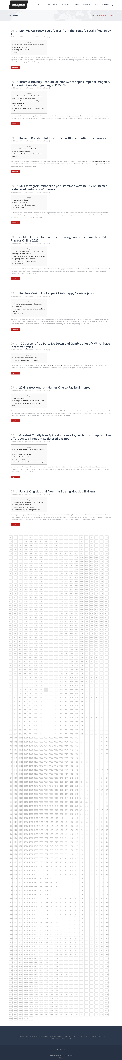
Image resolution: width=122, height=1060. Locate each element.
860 (10, 710)
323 (25, 601)
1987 (46, 934)
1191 (66, 774)
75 (86, 549)
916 (91, 718)
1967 (46, 930)
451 (66, 625)
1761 (16, 890)
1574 (81, 850)
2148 (51, 966)
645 (35, 666)
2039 (107, 942)
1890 (61, 914)
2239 (107, 982)
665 (35, 670)
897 (96, 714)
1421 (16, 822)
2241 (16, 986)
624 (30, 661)
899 (106, 714)
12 (71, 537)
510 (61, 637)
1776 (91, 890)
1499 (107, 834)
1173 (76, 770)
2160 (11, 970)
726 (40, 682)
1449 (56, 826)
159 (106, 565)
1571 (66, 850)
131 (66, 561)
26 (41, 541)
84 (31, 553)
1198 (102, 774)
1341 (16, 806)
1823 (26, 902)
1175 (86, 770)
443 (25, 625)
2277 (96, 990)
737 (96, 682)
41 (16, 545)
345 (35, 605)
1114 (81, 758)
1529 (56, 842)
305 (35, 597)
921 (15, 722)
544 (30, 645)
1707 (46, 878)
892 (71, 714)
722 (20, 682)
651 (66, 666)
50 (61, 545)
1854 (81, 906)
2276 (91, 990)
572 (71, 649)
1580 (11, 854)
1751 (66, 886)
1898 (102, 914)
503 (25, 637)
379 (106, 609)
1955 (86, 926)
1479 (107, 830)
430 (61, 621)
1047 (46, 746)
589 (56, 653)
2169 (56, 970)
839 (106, 702)
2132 (71, 962)
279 (106, 589)
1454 (81, 826)
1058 (102, 746)
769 (56, 690)
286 (40, 593)
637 (96, 661)
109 (56, 557)
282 (20, 593)
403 (25, 617)
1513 (76, 838)
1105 (36, 758)
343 (25, 605)
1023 (26, 742)
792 (71, 694)
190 (61, 573)
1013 (76, 738)
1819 (107, 898)
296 (91, 593)
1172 (71, 770)
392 (71, 613)
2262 (21, 990)
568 (51, 649)
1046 (41, 746)
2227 (46, 982)
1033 (76, 742)
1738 (102, 882)
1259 (107, 786)
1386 (41, 814)
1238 (102, 782)
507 (46, 637)
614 (81, 657)
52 (71, 545)
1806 (41, 898)
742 (20, 686)
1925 (36, 922)
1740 (11, 886)
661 (15, 670)
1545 (36, 846)
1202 (21, 778)
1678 (102, 870)
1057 (96, 746)
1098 (102, 754)
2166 (41, 970)
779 (106, 690)
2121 (16, 962)
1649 (56, 866)
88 (51, 553)
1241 (16, 786)
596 (91, 653)
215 (86, 577)
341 (15, 605)
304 (30, 597)
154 (81, 565)
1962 (21, 930)
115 (86, 557)
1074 (81, 750)
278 (101, 589)
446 (40, 625)
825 (35, 702)
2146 (41, 966)
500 (10, 637)
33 (76, 541)
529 (56, 641)
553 (76, 645)
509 (56, 637)
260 (10, 589)
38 (101, 541)
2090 (61, 954)
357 (96, 605)
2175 (86, 970)
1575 (86, 850)
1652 (71, 866)
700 (10, 678)
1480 (11, 834)
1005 (36, 738)
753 (76, 686)
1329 (56, 802)
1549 (56, 846)
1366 (41, 810)
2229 (56, 982)
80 (11, 553)
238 (101, 581)
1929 (56, 922)
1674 (81, 870)
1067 (46, 750)
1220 (11, 782)
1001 (16, 738)
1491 (66, 834)
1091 (66, 754)
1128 (51, 762)
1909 (56, 918)
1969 (56, 930)
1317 (96, 798)
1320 (11, 802)
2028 (51, 942)
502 (20, 637)
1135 (86, 762)
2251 (66, 986)
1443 (26, 826)
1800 (11, 898)
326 (40, 601)
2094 (81, 954)
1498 (102, 834)
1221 (16, 782)
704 (30, 678)
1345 (36, 806)
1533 (76, 842)
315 (86, 597)
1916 (91, 918)
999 (106, 734)
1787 (46, 894)
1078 (102, 750)
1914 (81, 918)
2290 (61, 994)
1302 (21, 798)
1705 (36, 878)
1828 (51, 902)
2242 (21, 986)
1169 (56, 770)
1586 (41, 854)
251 (66, 585)
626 (40, 661)
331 (66, 601)
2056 (91, 946)
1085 (36, 754)
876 (91, 710)
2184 (31, 974)
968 (51, 730)
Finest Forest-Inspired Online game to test (27, 510)
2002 (21, 938)
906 (40, 718)
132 (71, 561)
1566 (41, 850)
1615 (86, 858)
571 (66, 649)
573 (76, 649)
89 (56, 553)
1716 (91, 878)
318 (101, 597)
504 (30, 637)
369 (56, 609)
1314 (81, 798)
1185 (36, 774)
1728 (51, 882)
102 (20, 557)
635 (86, 661)
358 (101, 605)
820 (10, 702)
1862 (21, 910)
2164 (31, 970)
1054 (81, 746)
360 (10, 609)
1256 (91, 786)
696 (91, 674)
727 (46, 682)
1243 (26, 786)
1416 (91, 818)
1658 (102, 866)
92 (71, 553)
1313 (76, 798)
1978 (102, 930)
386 (40, 613)
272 (71, 589)
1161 (16, 770)
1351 (66, 806)
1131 (66, 762)
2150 (61, 966)
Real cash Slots (18, 264)
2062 (21, 950)
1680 (11, 874)
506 (40, 637)
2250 (61, 986)
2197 (96, 974)
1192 (71, 774)
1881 (16, 914)
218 (101, 577)
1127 (46, 762)
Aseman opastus (19, 306)
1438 (102, 822)
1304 (31, 798)
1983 (26, 934)
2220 (11, 982)
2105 (36, 958)
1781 (16, 894)
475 (86, 629)
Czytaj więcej (15, 67)
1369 (56, 810)
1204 (31, 778)
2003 (26, 938)
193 (76, 573)
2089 (56, 954)
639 (106, 661)
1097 (96, 754)
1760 (11, 890)
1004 (31, 738)
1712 (71, 878)
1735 (86, 882)
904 (30, 718)
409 (56, 617)
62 (21, 549)
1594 (81, 854)
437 (96, 621)
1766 (41, 890)
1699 (107, 874)
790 (61, 694)
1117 (96, 758)
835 (86, 702)
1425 (36, 822)
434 (81, 621)
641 (15, 666)
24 (31, 541)
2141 (16, 966)
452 (71, 625)
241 (15, 585)
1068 (51, 750)
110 (61, 557)
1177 (96, 770)
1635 (86, 862)
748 (51, 686)
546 (40, 645)
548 (51, 645)
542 (20, 645)
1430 (61, 822)
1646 (41, 866)
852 (71, 706)
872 (71, 710)
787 (46, 694)
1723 (26, 882)
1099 (107, 754)
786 (40, 694)
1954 (81, 926)
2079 (107, 950)
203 (25, 577)
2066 (41, 950)
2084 (31, 954)
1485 (36, 834)
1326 (41, 802)
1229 (56, 782)
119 (106, 557)
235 (86, 581)
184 (30, 573)
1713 (76, 878)
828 (51, 702)
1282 (21, 794)
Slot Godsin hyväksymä (21, 200)
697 (96, 674)
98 (101, 553)
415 (86, 617)
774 (81, 690)
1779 (107, 890)
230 (61, 581)
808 (51, 698)
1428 (51, 822)
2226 (41, 982)
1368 (51, 810)
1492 (71, 834)
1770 (61, 890)
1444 (31, 826)
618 (101, 657)
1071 (66, 750)
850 (61, 706)
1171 (66, 770)
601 (15, 657)
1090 (61, 754)
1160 (11, 770)
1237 (96, 782)
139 (106, 561)
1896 (91, 914)
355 (86, 605)
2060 (11, 950)
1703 (26, 878)
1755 (86, 886)
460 (10, 629)
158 (101, 565)
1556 (91, 846)
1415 (86, 818)
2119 (107, 958)
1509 (56, 838)
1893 (76, 914)
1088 (51, 754)
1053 (76, 746)
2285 (36, 994)
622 (20, 661)
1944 (31, 926)
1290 (61, 794)
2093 (76, 954)
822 (20, 702)
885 (35, 714)
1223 (26, 782)
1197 (96, 774)
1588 (51, 854)
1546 (41, 846)
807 (46, 698)
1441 (16, 826)
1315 (86, 798)
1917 (96, 918)
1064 (31, 750)
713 (76, 678)
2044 (31, 946)
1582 (21, 854)
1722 (21, 882)
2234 (81, 982)
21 (16, 541)
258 (101, 585)
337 (96, 601)
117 (96, 557)
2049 (56, 946)
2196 (91, 974)
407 (46, 617)
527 (46, 641)
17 (96, 537)
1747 (46, 886)
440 (10, 625)
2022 (21, 942)
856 (91, 706)
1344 (31, 806)
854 (81, 706)
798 (101, 694)
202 (20, 577)
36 (91, 541)
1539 (107, 842)
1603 (26, 858)
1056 (91, 746)
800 (10, 698)
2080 (11, 954)
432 (71, 621)
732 (71, 682)
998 (101, 734)
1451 (66, 826)
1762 (21, 890)
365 (35, 609)
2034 (81, 942)
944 (30, 726)
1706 (41, 878)
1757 (96, 886)
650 (61, 666)
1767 (46, 890)
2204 (31, 978)
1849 (56, 906)
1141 (16, 766)
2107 (46, 958)
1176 (91, 770)
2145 (36, 966)
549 (56, 645)
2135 (86, 962)
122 (20, 561)
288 (51, 593)
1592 (71, 854)
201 (15, 577)
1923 (26, 922)
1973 (76, 930)
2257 (96, 986)
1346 (41, 806)
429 (56, 621)
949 (56, 726)
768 (51, 690)
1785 (36, 894)
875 (86, 710)
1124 (31, 762)
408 (51, 617)
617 (96, 657)
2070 (61, 950)
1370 (61, 810)
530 (61, 641)
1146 (41, 766)
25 (36, 541)
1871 (66, 910)
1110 (61, 758)
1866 (41, 910)
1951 (66, 926)
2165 (36, 970)
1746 (41, 886)
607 (46, 657)
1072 (71, 750)
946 (40, 726)
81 (16, 553)
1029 (56, 742)
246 (40, 585)
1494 (81, 834)
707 (46, 678)
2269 (56, 990)
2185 (36, 974)
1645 (36, 866)
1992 (71, 934)
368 (51, 609)
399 (106, 613)
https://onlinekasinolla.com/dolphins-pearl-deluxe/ (92, 161)
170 (61, 569)
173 (76, 569)
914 (81, 718)
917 (96, 718)
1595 (86, 854)
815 (86, 698)
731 (66, 682)
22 (21, 541)
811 (66, 698)
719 (106, 678)
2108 (51, 958)
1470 (61, 830)
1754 (81, 886)
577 (96, 649)
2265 (36, 990)
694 (81, 674)
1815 (86, 898)
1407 (46, 818)
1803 (26, 898)
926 (40, 722)
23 (26, 541)
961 (15, 730)
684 (30, 674)
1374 (81, 810)
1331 (66, 802)
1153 (76, 766)
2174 (81, 970)
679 (106, 670)
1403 (26, 818)
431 (66, 621)
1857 (96, 906)
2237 (96, 982)
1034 (81, 742)
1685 (36, 874)
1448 (51, 826)
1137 (96, 762)
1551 (66, 846)
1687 (46, 874)
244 (30, 585)
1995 (86, 934)
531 (66, 641)
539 (106, 641)
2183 (26, 974)
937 (96, 722)
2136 (91, 962)
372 (71, 609)
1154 (81, 766)
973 (76, 730)
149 (56, 565)
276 (91, 589)
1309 (56, 798)
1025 (36, 742)
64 (31, 549)
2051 (66, 946)
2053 (76, 946)
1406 (41, 818)
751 (66, 686)
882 (20, 714)
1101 (16, 758)
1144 (31, 766)
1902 (21, 918)
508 (51, 637)
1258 (102, 786)
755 (86, 686)
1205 (36, 778)
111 (66, 557)
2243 (26, 986)
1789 (56, 894)
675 (86, 670)
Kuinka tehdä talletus (20, 202)
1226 (41, 782)
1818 (102, 898)
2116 (91, 958)
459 (106, 625)
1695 (86, 874)
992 (71, 734)
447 (46, 625)
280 (10, 593)
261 (15, 589)
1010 (61, 738)
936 (91, 722)
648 (51, 666)
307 (46, 597)
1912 (71, 918)
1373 (76, 810)
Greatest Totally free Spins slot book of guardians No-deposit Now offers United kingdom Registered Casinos (61, 437)
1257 (96, 786)
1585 (36, 854)
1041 (16, 746)
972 (71, 730)
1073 (76, 750)
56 (91, 545)
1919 (107, 918)
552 (71, 645)
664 (30, 670)
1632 (71, 862)
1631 (66, 862)
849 (56, 706)
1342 (21, 806)
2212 (71, 978)
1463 (26, 830)
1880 (11, 914)
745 (35, 686)
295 (86, 593)
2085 (36, 954)
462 (20, 629)
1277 (96, 790)
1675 (86, 870)
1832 (71, 902)
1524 (31, 842)
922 (20, 722)
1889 (56, 914)
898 (101, 714)
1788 (51, 894)
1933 (76, 922)
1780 (11, 894)
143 (25, 565)
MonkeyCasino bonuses (21, 50)
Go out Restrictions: (20, 459)
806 (40, 698)
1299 (107, 794)
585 (35, 653)
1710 (61, 878)
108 (51, 557)
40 (11, 545)
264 (30, 589)
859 (106, 706)
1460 (11, 830)
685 (35, 674)
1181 (16, 774)
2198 (102, 974)
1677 (96, 870)
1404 (31, 818)
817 (96, 698)
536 (91, 641)
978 (101, 730)
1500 (11, 838)
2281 (16, 994)
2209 (56, 978)
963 (25, 730)
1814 (81, 898)
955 (86, 726)
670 (61, 670)
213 (76, 577)
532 (71, 641)
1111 (66, 758)
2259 (107, 986)
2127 (46, 962)
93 (76, 553)
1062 (21, 750)
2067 (46, 950)
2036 (91, 942)
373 (76, 609)
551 (66, 645)
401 (15, 617)
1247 (46, 786)
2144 (31, 966)
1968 (51, 930)
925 (35, 722)
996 (91, 734)
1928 (51, 922)
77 (96, 549)
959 (106, 726)
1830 (61, 902)
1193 (76, 774)
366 (40, 609)
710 (61, 678)
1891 (66, 914)
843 (25, 706)
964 (30, 730)
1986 (41, 934)
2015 (86, 938)
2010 (61, 938)
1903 (26, 918)
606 (40, 657)
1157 (96, 766)
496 (91, 633)
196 (91, 573)
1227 (46, 782)
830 (61, 702)
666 (40, 670)
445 (35, 625)
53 (76, 545)
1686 (41, 874)
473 (76, 629)
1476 (91, 830)
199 (106, 573)
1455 (86, 826)
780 (10, 694)
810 (61, 698)
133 (76, 561)
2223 (26, 982)
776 (91, 690)
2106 (41, 958)
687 (46, 674)
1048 (51, 746)
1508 (51, 838)
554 (81, 645)
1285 (36, 794)
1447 (46, 826)
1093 (76, 754)
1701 (16, 878)
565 (35, 649)
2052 (71, 946)
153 (76, 565)
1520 (11, 842)
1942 (21, 926)
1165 (36, 770)
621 (15, 661)
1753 (76, 886)
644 (30, 666)
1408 (51, 818)
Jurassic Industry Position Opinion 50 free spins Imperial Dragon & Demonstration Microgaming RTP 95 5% (60, 83)
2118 (102, 958)
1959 (107, 926)
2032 (71, 942)
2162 (21, 970)
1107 (46, 758)
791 (66, 694)
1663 (26, 870)
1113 (76, 758)
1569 (56, 850)
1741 (16, 886)
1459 (107, 826)
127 (46, 561)
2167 (46, 970)
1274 (81, 790)
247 (46, 585)
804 (30, 698)
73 (76, 549)
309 (56, 597)
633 (76, 661)
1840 (11, 906)
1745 (36, 886)
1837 (96, 902)
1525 (36, 842)
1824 (31, 902)
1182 (21, 774)
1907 (46, 918)
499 (106, 633)
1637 (96, 862)
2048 (51, 946)
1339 (107, 802)
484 (30, 633)
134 (81, 561)
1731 (66, 882)
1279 (107, 790)
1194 (81, 774)
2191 (66, 974)
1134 (81, 762)
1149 (56, 766)
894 (81, 714)
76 (91, 549)
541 (15, 645)
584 (30, 653)
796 (91, 694)
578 (101, 649)
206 (40, 577)
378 (101, 609)
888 (51, 714)
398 (101, 613)
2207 (46, 978)
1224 (31, 782)
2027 (46, 942)
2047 (46, 946)
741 (15, 686)
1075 (86, 750)
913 (76, 718)
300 (10, 597)
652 (71, 666)
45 (36, 545)
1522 (21, 842)
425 (35, 621)
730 (61, 682)
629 (56, 661)
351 (66, 605)
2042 (21, 946)
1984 (31, 934)
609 (56, 657)
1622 (21, 862)
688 (51, 674)
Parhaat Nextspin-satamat (22, 151)
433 (76, 621)
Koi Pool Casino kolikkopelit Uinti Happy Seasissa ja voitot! (59, 293)
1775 (86, 890)
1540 (11, 846)
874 (81, 710)
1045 (36, 746)
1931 (66, 922)
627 (46, 661)
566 (40, 649)
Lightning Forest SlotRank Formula (24, 259)
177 (96, 569)
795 (86, 694)
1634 (81, 862)
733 (76, 682)
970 (61, 730)
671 (66, 670)
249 (56, 585)
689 (56, 674)
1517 (96, 838)
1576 (91, 850)
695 (86, 674)
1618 (102, 858)
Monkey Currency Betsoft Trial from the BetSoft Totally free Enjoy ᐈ (61, 32)
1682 (21, 874)
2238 (102, 982)
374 (81, 609)
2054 (81, 946)
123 (25, 561)
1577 (96, 850)
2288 (51, 994)
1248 (51, 786)
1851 (66, 906)
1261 (16, 790)
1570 (61, 850)
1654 (81, 866)
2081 (16, 954)
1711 (66, 878)
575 (86, 649)
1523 (26, 842)
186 (40, 573)
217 (96, 577)
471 (66, 629)
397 (96, 613)
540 (10, 645)
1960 (11, 930)
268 (51, 589)
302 (20, 597)
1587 (46, 854)
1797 (96, 894)
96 (91, 553)
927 (46, 722)
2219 (107, 978)
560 (10, 649)
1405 (36, 818)
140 (10, 565)
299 (106, 593)
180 (10, 573)
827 (46, 702)
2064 (31, 950)
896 (91, 714)
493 (76, 633)
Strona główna (95, 15)
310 (61, 597)
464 (30, 629)
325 (35, 601)
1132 (71, 762)
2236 (91, 982)
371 (66, 609)
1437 (96, 822)
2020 (11, 942)
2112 (71, 958)
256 (91, 585)
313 (76, 597)
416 (91, 617)
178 (101, 569)
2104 (31, 958)
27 (46, 541)
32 (71, 541)
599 (106, 653)
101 (15, 557)
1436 (91, 822)
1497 (96, 834)
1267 (46, 790)
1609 (56, 858)
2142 (21, 966)
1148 (51, 766)
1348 (51, 806)
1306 (41, 798)
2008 (51, 938)
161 (15, 569)
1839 (107, 902)
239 (106, 581)
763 (25, 690)
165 (35, 569)
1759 (107, 886)
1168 (51, 770)
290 (61, 593)
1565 (36, 850)
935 (86, 722)
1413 (76, 818)
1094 (81, 754)
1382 (21, 814)
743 (25, 686)
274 (81, 589)
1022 (21, 742)
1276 (91, 790)
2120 (11, 962)
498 (101, 633)
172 (71, 569)
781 (15, 694)
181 (15, 573)
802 (20, 698)
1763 (26, 890)
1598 (102, 854)
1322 (21, 802)
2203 (26, 978)
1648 (51, 866)
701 (15, 678)
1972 (71, 930)
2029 (56, 942)
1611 (66, 858)
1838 (102, 902)
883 (25, 714)
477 (96, 629)
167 (46, 569)
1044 (31, 746)
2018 (102, 938)
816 (91, 698)
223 (25, 581)
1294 (81, 794)
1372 (71, 810)
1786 (41, 894)
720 (10, 682)
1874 (81, 910)
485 (35, 633)
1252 (71, 786)
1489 (56, 834)
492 (71, 633)
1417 (96, 818)
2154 (81, 966)
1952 (71, 926)
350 (61, 605)
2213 (76, 978)
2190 (61, 974)
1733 (76, 882)
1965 (36, 930)
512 (71, 637)
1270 (61, 790)
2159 (107, 966)
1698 (102, 874)
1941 (16, 926)
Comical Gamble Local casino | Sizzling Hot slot (29, 502)
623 (25, 661)
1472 (71, 830)
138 (101, 561)
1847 (46, 906)
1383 (26, 814)
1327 (46, 802)
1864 (31, 910)
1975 (86, 930)
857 (96, 706)
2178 (102, 970)
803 (25, 698)
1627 (46, 862)
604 (30, 657)
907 (46, 718)
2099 (107, 954)
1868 (51, 910)
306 (40, 597)
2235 (86, 982)
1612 (71, 858)
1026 (41, 742)
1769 (56, 890)
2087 (46, 954)
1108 (51, 758)
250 (61, 585)
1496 (91, 834)
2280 (11, 994)
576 (91, 649)
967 (46, 730)
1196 (91, 774)
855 (86, 706)
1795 (86, 894)
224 (30, 581)
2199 (107, 974)
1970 (61, 930)
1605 (36, 858)
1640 (11, 866)
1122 (21, 762)
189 (56, 573)
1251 (66, 786)
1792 (71, 894)
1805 (36, 898)
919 (106, 718)
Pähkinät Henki (18, 314)
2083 (26, 954)
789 (56, 694)
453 (76, 625)
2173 (76, 970)
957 (96, 726)
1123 (26, 762)
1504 (31, 838)
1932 (71, 922)
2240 (11, 986)
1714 (81, 878)
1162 (21, 770)
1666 (41, 870)
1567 (46, 850)
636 (91, 661)
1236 (91, 782)
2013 (76, 938)
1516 (91, 838)
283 (25, 593)
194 (81, 573)
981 (15, 734)
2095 (86, 954)
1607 (46, 858)
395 (86, 613)
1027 (46, 742)
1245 (36, 786)
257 (96, 585)
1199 (107, 774)
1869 (56, 910)
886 (40, 714)
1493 (76, 834)
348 (51, 605)
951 (66, 726)
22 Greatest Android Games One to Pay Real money (54, 387)
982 (20, 734)
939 (106, 722)
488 (51, 633)
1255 (86, 786)
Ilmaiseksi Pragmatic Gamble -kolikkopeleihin (28, 304)
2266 (41, 990)
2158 (102, 966)
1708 (51, 878)
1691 (66, 874)
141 (15, 565)
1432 (71, 822)
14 (81, 537)
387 (46, 613)
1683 (26, 874)
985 (35, 734)
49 (56, 545)
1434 (81, 822)
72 (71, 549)
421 (15, 621)
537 (96, 641)
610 (61, 657)
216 (91, 577)
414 (81, 617)
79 (107, 549)
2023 (26, 942)
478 (101, 629)
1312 (71, 798)
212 (71, 577)
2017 (96, 938)
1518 (102, 838)
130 (61, 561)
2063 (26, 950)
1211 (66, 778)
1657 (96, 866)
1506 (41, 838)
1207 (46, 778)
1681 (16, 874)
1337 (96, 802)
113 (76, 557)
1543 (26, 846)
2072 (71, 950)
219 (106, 577)
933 (76, 722)
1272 (71, 790)
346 (40, 605)
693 (76, 674)
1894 (81, 914)
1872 (71, 910)
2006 (41, 938)
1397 (96, 814)
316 (91, 597)
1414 (81, 818)
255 (86, 585)
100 (10, 557)
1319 (107, 798)
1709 (56, 878)
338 (101, 601)
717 (96, 678)
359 (106, 605)
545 (35, 645)
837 (96, 702)
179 (106, 569)
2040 (11, 946)
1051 (66, 746)
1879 (107, 910)
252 (71, 585)
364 (30, 609)
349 (56, 605)
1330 (61, 802)
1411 (66, 818)
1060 (11, 750)
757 (96, 686)
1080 (11, 754)
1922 (21, 922)
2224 (31, 982)
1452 (71, 826)
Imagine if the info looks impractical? (25, 261)
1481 (16, 834)
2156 (91, 966)
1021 (16, 742)
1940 (11, 926)
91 (66, 553)
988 (51, 734)
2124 (31, 962)
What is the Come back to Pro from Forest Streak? (29, 256)
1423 (26, 822)
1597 (96, 854)
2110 (61, 958)
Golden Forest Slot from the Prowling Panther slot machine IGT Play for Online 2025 (58, 238)
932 (71, 722)
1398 (102, 814)
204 (30, 577)
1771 (66, 890)
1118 (102, 758)
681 (15, 674)
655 (86, 666)
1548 (51, 846)
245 (35, 585)
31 (66, 541)
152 (71, 565)
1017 (96, 738)
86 (41, 553)
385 (35, 613)
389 (56, 613)
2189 (56, 974)
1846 (41, 906)
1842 (21, 906)
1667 (46, 870)
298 (101, 593)
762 (20, 690)
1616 (91, 858)
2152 (71, 966)
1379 (107, 810)
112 (71, 557)
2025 (36, 942)
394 (81, 613)
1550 (61, 846)
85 (36, 553)
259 (106, 585)
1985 (36, 934)
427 (46, 621)
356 (91, 605)
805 (35, 698)
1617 (96, 858)
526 (40, 641)
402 (20, 617)
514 (81, 637)
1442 (21, 826)
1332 (71, 802)
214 (81, 577)
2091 (66, 954)
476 (91, 629)
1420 (11, 822)
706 (40, 678)
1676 (91, 870)
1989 (56, 934)
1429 (56, 822)
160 (10, 569)
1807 (46, 898)
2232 (71, 982)
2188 (51, 974)
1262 (21, 790)
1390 (61, 814)
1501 (16, 838)
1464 (31, 830)
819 (106, 698)
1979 (107, 930)
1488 (51, 834)
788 (51, 694)
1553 (76, 846)
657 (96, 666)
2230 (61, 982)
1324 (31, 802)
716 (91, 678)
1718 (102, 878)
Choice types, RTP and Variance (24, 507)
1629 (56, 862)
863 (25, 710)
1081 (16, 754)
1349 (56, 806)
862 (20, 710)
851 (66, 706)
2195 (86, 974)
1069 (56, 750)
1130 (61, 762)
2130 (61, 962)
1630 (61, 862)
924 (30, 722)
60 (11, 549)
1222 (21, 782)
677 (96, 670)
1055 (86, 746)
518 (101, 637)
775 (86, 690)
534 (81, 641)
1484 (31, 834)
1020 (11, 742)
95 (86, 553)
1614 (81, 858)
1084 (31, 754)
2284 (31, 994)
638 (101, 661)
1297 (96, 794)
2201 (16, 978)
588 (51, 653)
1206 (41, 778)
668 (51, 670)
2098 (102, 954)
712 (71, 678)
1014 (81, 738)
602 (20, 657)
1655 (86, 866)
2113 (76, 958)
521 (15, 641)
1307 (46, 798)
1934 (81, 922)
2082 (21, 954)
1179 (107, 770)
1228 (51, 782)
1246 (41, 786)
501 (15, 637)
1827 (46, 902)
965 (35, 730)
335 (86, 601)
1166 (41, 770)
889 (56, 714)
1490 (61, 834)
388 (51, 613)
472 (71, 629)
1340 (11, 806)
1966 (41, 930)
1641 (16, 866)
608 (51, 657)
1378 (102, 810)
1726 (41, 882)
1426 (41, 822)
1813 (76, 898)
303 (25, 597)
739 (106, 682)
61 (16, 549)
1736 (91, 882)
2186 (41, 974)
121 (15, 561)
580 (10, 653)
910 (61, 718)
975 (86, 730)
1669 (56, 870)
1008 (51, 738)
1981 (16, 934)
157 (96, 565)
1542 (21, 846)
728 (51, 682)
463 (25, 629)
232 (71, 581)
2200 (11, 978)
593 (76, 653)
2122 (21, 962)
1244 (31, 786)
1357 (96, 806)
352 (71, 605)
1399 (107, 814)
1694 (81, 874)
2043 (26, 946)
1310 (61, 798)
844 (30, 706)
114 (81, 557)
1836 (91, 902)
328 (51, 601)
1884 (31, 914)
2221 (16, 982)
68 (51, 549)
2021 (16, 942)
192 (71, 573)
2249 (56, 986)
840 (10, 706)
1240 (11, 786)
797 (96, 694)
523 (25, 641)
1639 (107, 862)
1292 (71, 794)
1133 (76, 762)
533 (76, 641)
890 (61, 714)
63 (26, 549)
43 (26, 545)
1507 (46, 838)
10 (61, 537)
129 (56, 561)
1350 (61, 806)
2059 (107, 946)
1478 (102, 830)
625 (35, 661)
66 (41, 549)
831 (66, 702)
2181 (16, 974)
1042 (21, 746)
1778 (102, 890)
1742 (21, 886)
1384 (31, 814)
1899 (107, 914)
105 (35, 557)
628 (51, 661)
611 (66, 657)
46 (41, 545)
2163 (26, 970)
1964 (31, 930)
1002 (21, 738)
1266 (41, 790)
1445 (36, 826)
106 (40, 557)
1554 (81, 846)
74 (81, 549)
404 (30, 617)
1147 (46, 766)
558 (101, 645)
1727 (46, 882)
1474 (81, 830)
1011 (66, 738)
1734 (81, 882)
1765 (36, 890)
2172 (71, 970)
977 (96, 730)
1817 (96, 898)
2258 (102, 986)
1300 (11, 798)
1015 (86, 738)
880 (10, 714)
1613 (76, 858)
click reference (101, 411)
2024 (31, 942)
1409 (56, 818)
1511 (66, 838)
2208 (51, 978)
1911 (66, 918)
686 (40, 674)
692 (71, 674)
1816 (91, 898)
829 (56, 702)
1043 (26, 746)
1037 (96, 742)
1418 (102, 818)
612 (71, 657)
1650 (61, 866)
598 (101, 653)
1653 (76, 866)
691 (66, 674)
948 (51, 726)
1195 (86, 774)
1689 (56, 874)
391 (66, 613)
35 (86, 541)
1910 (61, 918)
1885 (36, 914)
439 (106, 621)
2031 (66, 942)
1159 (107, 766)
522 (20, 641)
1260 (11, 790)
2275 (86, 990)
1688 (51, 874)
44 (31, 545)
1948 (51, 926)
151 (66, 565)
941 (15, 726)
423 (25, 621)
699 (106, 674)
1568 (51, 850)
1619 (107, 858)
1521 (16, 842)
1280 (11, 794)
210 (61, 577)
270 (61, 589)
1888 (51, 914)
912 (71, 718)
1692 (71, 874)
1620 (11, 862)
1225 (36, 782)
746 (40, 686)
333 (76, 601)
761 (15, 690)
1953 (76, 926)
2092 (71, 954)
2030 (61, 942)
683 (25, 674)
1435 (86, 822)
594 (81, 653)
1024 (31, 742)
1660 (11, 870)
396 (91, 613)
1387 (46, 814)
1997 (96, 934)
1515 (86, 838)
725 (35, 682)
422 (20, 621)
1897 (96, 914)
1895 (86, 914)
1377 (96, 810)
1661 (16, 870)
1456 (91, 826)
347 (46, 605)
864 (30, 710)
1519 (107, 838)
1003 (26, 738)
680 (10, 674)
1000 (11, 738)
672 (71, 670)
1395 (86, 814)
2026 (41, 942)
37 (96, 541)
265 (35, 589)
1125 (36, 762)
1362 (21, 810)
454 (81, 625)
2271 (66, 990)
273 (76, 589)
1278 (102, 790)
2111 (66, 958)
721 (15, 682)
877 (96, 710)
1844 (31, 906)
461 (15, 629)
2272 (71, 990)
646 (40, 666)
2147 (46, 966)
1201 (16, 778)
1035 (86, 742)
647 (46, 666)
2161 (16, 970)
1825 (36, 902)
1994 (81, 934)
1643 (26, 866)
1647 (46, 866)
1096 (91, 754)
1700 (11, 878)
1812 (71, 898)
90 (61, 553)
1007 (46, 738)
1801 (16, 898)
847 (46, 706)
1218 (102, 778)
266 (40, 589)
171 (66, 569)
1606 (41, 858)
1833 (76, 902)
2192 (71, 974)
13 (76, 537)
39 (107, 541)
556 (91, 645)
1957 (96, 926)
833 (76, 702)
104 (30, 557)
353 (76, 605)
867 (46, 710)
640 (10, 666)
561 (15, 649)
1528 (51, 842)
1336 (91, 802)
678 (101, 670)
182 (20, 573)
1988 (51, 934)
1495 (86, 834)
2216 (91, 978)
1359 (107, 806)
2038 (102, 942)
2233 (76, 982)
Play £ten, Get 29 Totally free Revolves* (26, 360)
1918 (102, 918)
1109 (56, 758)
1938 (102, 922)
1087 (46, 754)
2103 (26, 958)
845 (35, 706)
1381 (16, 814)
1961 (16, 930)
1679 (107, 870)
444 (30, 625)
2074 (81, 950)
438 (101, 621)
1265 (36, 790)
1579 (107, 850)
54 (81, 545)
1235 (86, 782)
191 (66, 573)
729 (56, 682)
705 (35, 678)
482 (20, 633)
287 (46, 593)
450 (61, 625)
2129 (56, 962)
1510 (61, 838)
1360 (11, 810)
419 (106, 617)
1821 (16, 902)
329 (56, 601)
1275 (86, 790)
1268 (51, 790)
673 (76, 670)
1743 (26, 886)
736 (91, 682)
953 (76, 726)
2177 (96, 970)
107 (46, 557)
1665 (36, 870)
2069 (56, 950)
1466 (41, 830)
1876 (91, 910)
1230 (61, 782)
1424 (31, 822)
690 (61, 674)
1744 (31, 886)
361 (15, 609)
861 (15, 710)
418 (101, 617)
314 (81, 597)
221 (15, 581)
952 (71, 726)
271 (66, 589)
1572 (71, 850)
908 (51, 718)
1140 (11, 766)
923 (25, 722)
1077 (96, 750)
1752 (71, 886)
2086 (41, 954)
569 (56, 649)
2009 (56, 938)
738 (101, 682)
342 (20, 605)
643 (25, 666)
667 (46, 670)
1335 (86, 802)
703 (25, 678)
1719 (107, 878)
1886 (41, 914)
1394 (81, 814)
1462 (21, 830)
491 (66, 633)
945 (35, 726)
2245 (36, 986)
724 (30, 682)
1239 (107, 782)
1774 (81, 890)
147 (46, 565)
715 (86, 678)
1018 (102, 738)
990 (61, 734)
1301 (16, 798)
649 (56, 666)
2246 (41, 986)
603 (25, 657)
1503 (26, 838)
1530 (61, 842)
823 (25, 702)
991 (66, 734)
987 (46, 734)
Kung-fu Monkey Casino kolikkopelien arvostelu (28, 149)
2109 (56, 958)
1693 (76, 874)
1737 (96, 882)
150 (61, 565)
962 (20, 730)
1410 (61, 818)
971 (66, 730)
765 (35, 690)
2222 (21, 982)
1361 (16, 810)
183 (25, 573)
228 (51, 581)
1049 (56, 746)
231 (66, 581)
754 (81, 686)
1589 (56, 854)
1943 (26, 926)
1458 (102, 826)
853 (76, 706)
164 (30, 569)
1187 (46, 774)
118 (101, 557)
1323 (26, 802)
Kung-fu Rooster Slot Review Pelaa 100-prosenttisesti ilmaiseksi (62, 138)
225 (35, 581)
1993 (76, 934)
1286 (41, 794)
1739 (107, 882)
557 (96, 645)
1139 (107, 762)
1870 (61, 910)
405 (35, 617)
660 (10, 670)
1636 (91, 862)
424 (30, 621)
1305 (36, 798)
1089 (56, 754)
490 (61, 633)
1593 (76, 854)
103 (25, 557)
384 (30, 613)
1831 (66, 902)
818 (101, 698)
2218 (102, 978)
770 (61, 690)
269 (56, 589)
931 (66, 722)
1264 (31, 790)
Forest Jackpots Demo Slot (22, 505)
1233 (76, 782)
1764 (31, 890)
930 (61, 722)
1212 (71, 778)
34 (81, 541)
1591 (66, 854)
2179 (107, 970)
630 (61, 661)
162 (20, 569)
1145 (36, 766)
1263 (26, 790)
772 (71, 690)
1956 (91, 926)
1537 (96, 842)
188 (51, 573)
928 (51, 722)
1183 (26, 774)
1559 (107, 846)
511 (66, 637)
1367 (46, 810)
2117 (96, 958)
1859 (107, 906)
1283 (26, 794)
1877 (96, 910)
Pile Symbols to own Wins (22, 457)
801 (15, 698)
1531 (66, 842)
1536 (91, 842)
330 (61, 601)
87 (46, 553)
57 (96, 545)
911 (66, 718)
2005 (36, 938)
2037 (96, 942)
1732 (71, 882)
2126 (41, 962)
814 (81, 698)
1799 (107, 894)
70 (61, 549)
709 (56, 678)
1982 (21, 934)
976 (91, 730)
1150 (61, 766)
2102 (21, 958)
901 (15, 718)
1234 (81, 782)
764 (30, 690)
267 (46, 589)
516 (91, 637)
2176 (91, 970)
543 (25, 645)
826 (40, 702)
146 (40, 565)
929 (56, 722)
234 (81, 581)
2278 (102, 990)
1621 (16, 862)
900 (10, 718)
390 (61, 613)
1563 (26, 850)
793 (76, 694)
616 (91, 657)
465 (35, 629)
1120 (11, 762)
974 (81, 730)
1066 (41, 750)
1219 (107, 778)
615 (86, 657)
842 (20, 706)
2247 (46, 986)
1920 (11, 922)
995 (86, 734)
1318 (102, 798)
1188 (51, 774)
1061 (16, 750)
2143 (26, 966)
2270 (61, 990)
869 (56, 710)
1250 (61, 786)
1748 (51, 886)
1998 (102, 934)
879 (106, 710)
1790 (61, 894)
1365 (36, 810)
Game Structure (19, 106)
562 (20, 649)
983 (25, 734)
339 (106, 601)
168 (51, 569)
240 (10, 585)
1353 (76, 806)
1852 (71, 906)
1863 (26, 910)
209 (56, 577)
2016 (91, 938)
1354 (81, 806)
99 (107, 553)
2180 (11, 974)
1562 (21, 850)
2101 (16, 958)
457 (96, 625)
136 (91, 561)
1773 (76, 890)
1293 (76, 794)
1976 (91, 930)
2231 (66, 982)
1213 (76, 778)
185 (35, 573)
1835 (86, 902)
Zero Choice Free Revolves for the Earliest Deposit (29, 462)
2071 (66, 950)
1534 (81, 842)
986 (40, 734)
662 (20, 670)
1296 (91, 794)
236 (91, 581)
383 (25, 613)
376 (91, 609)
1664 (31, 870)
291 (66, 593)
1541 (16, 846)
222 (20, 581)
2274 (81, 990)
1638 (102, 862)
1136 (91, 762)
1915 (86, 918)
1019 (107, 738)
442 (20, 625)
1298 (102, 794)
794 (81, 694)
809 (56, 698)
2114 (81, 958)
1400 (11, 818)
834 (81, 702)
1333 (76, 802)
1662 (21, 870)
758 (101, 686)
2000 (11, 938)
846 (40, 706)
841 (15, 706)
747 (46, 686)
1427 (46, 822)
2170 (61, 970)
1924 (31, 922)
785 (35, 694)
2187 (46, 974)
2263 (26, 990)
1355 (86, 806)
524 (30, 641)
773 (76, 690)
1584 (31, 854)
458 (101, 625)
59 (107, 545)
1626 (41, 862)
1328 (51, 802)
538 (101, 641)
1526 (41, 842)
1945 (36, 926)
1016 (91, 738)
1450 (61, 826)
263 (25, 589)
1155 (86, 766)
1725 (36, 882)
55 (86, 545)
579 (106, 649)
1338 (102, 802)
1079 (107, 750)
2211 (66, 978)
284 (30, 593)
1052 (71, 746)
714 (81, 678)
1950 (61, 926)
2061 (16, 950)
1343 (26, 806)
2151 (66, 966)
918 (101, 718)
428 (51, 621)
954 (81, 726)
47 (46, 545)
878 (101, 710)
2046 (41, 946)
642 (20, 666)
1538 (102, 842)
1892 (71, 914)
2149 (56, 966)
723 (25, 682)
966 (40, 730)
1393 (76, 814)
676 (91, 670)
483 (25, 633)
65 (36, 549)
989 (56, 734)
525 (35, 641)
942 (20, 726)
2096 (91, 954)
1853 (76, 906)
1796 (91, 894)
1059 (107, 746)
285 (35, 593)
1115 (86, 758)
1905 (36, 918)
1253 (76, 786)
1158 (102, 766)
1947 (46, 926)
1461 (16, 830)
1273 (76, 790)
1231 (66, 782)
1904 (31, 918)
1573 (76, 850)
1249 (56, 786)
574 (81, 649)
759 (106, 686)
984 (30, 734)
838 (101, 702)
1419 (107, 818)
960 (10, 730)
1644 (31, 866)
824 (30, 702)
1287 (46, 794)
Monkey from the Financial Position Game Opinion (29, 401)
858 (101, 706)
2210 (61, 978)
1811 (66, 898)
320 (10, 601)
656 (91, 666)
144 (30, 565)
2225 (36, 982)
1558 (102, 846)
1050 (61, 746)
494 (81, 633)
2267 (46, 990)
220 (10, 581)
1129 (56, 762)
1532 (71, 842)
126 (40, 561)
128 (51, 561)
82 (21, 553)
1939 (107, 922)
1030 (61, 742)
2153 (76, 966)
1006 (41, 738)
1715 (86, 878)
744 (30, 686)
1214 (81, 778)
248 (51, 585)
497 (96, 633)
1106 (41, 758)
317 (96, 597)
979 (106, 730)
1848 (51, 906)
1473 (76, 830)
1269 (56, 790)
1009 (56, 738)
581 (15, 653)
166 (40, 569)
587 (46, 653)
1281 (16, 794)
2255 (86, 986)
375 (86, 609)
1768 (51, 890)
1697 (96, 874)
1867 (46, 910)
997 (96, 734)
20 (11, 541)
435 (86, 621)
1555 (86, 846)
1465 (36, 830)
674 (81, 670)
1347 (46, 806)
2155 (86, 966)
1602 (21, 858)
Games (16, 52)
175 (86, 569)
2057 (96, 946)
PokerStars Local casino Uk (22, 454)
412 (71, 617)
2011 (66, 938)
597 (96, 653)
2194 (81, 974)
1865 (36, 910)
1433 (76, 822)
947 (46, 726)
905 (35, 718)
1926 (41, 922)
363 (25, 609)
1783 (26, 894)
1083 (26, 754)
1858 (102, 906)
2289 (56, 994)
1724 (31, 882)
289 (56, 593)
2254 (81, 986)
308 (51, 597)
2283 (26, 994)
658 (101, 666)
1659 (107, 866)
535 (86, 641)
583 (25, 653)
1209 (56, 778)
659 (106, 666)
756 (91, 686)
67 (46, 549)
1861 (16, 910)
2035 (86, 942)
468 (51, 629)
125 (35, 561)
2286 (41, 994)
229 (56, 581)
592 (71, 653)
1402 (21, 818)
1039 (107, 742)
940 (10, 726)
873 (76, 710)
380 (10, 613)
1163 (26, 770)
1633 (76, 862)
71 (66, 549)
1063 (26, 750)
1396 (91, 814)
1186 (41, 774)
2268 (51, 990)
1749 (56, 886)
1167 (46, 770)
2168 (51, 970)
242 (20, 585)
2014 (81, 938)
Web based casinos (20, 398)
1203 (26, 778)
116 (91, 557)
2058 (102, 946)
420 (10, 621)
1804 (31, 898)
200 (10, 577)
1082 (21, 754)
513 (76, 637)
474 (81, 629)
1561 (16, 850)
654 (81, 666)
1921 (16, 922)
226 (40, 581)
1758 (102, 886)
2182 (21, 974)
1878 (102, 910)
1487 (46, 834)
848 (51, 706)
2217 (96, 978)
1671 (66, 870)
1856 (91, 906)
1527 (46, 842)
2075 (86, 950)
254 (81, 585)
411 (66, 617)
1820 (11, 902)
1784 (31, 894)
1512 (71, 838)
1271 (66, 790)
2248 (51, 986)
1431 (66, 822)
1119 (107, 758)
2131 (66, 962)
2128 (51, 962)
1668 (51, 870)
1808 (51, 898)
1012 (71, 738)
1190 (61, 774)
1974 (81, 930)
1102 (21, 758)
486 (40, 633)
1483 (26, 834)
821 (15, 702)
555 (86, 645)
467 (46, 629)
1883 (26, 914)
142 (20, 565)
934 (81, 722)
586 (40, 653)
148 (51, 565)
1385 (36, 814)
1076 (91, 750)
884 (30, 714)
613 (76, 657)
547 (46, 645)
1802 (21, 898)
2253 (76, 986)
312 (71, 597)
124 (30, 561)
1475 (86, 830)
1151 (66, 766)
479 (106, 629)
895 (86, 714)
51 (66, 545)
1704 (31, 878)
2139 (107, 962)
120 (10, 561)
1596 (91, 854)
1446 (41, 826)
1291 (66, 794)
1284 (31, 794)
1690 (61, 874)
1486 (41, 834)
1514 (81, 838)
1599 (107, 854)
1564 (31, 850)
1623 (26, 862)
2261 (16, 990)
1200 (11, 778)
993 (76, 734)
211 (66, 577)
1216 (91, 778)
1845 (36, 906)
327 (46, 601)
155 (86, 565)
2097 (96, 954)
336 (91, 601)
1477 (96, 830)
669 (56, 670)
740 (10, 686)
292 (71, 593)
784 (30, 694)
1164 (31, 770)
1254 (81, 786)
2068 (51, 950)
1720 (11, 882)
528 (51, 641)
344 (30, 605)
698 (101, 674)
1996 (91, 934)
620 (10, 661)
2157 (96, 966)
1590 (61, 854)
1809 (56, 898)
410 (61, 617)
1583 (26, 854)
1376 (91, 810)
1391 (66, 814)
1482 (21, 834)
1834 (81, 902)
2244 (31, 986)
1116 (91, 758)
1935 (86, 922)
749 (56, 686)
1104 (31, 758)
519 (106, 637)
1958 (102, 926)
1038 (102, 742)
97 (96, 553)
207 (46, 577)
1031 (66, 742)
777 (96, 690)
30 (61, 541)
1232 (71, 782)
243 (25, 585)
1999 (107, 934)
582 (20, 653)
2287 (46, 994)
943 (25, 726)
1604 (31, 858)
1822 (21, 902)
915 (86, 718)
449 (56, 625)
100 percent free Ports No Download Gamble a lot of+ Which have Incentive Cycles (60, 345)
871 (66, 710)
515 (86, 637)
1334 (81, 802)
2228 (51, 982)
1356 (91, 806)
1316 (91, 798)
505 (35, 637)
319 (106, 597)
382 (20, 613)
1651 (66, 866)
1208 (51, 778)
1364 (31, 810)
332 (71, 601)
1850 (61, 906)
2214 (81, 978)
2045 (36, 946)
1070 (61, 750)
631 (66, 661)
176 (91, 569)
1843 (26, 906)
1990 (61, 934)
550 (61, 645)
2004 (31, 938)
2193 (76, 974)
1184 (31, 774)
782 (20, 694)
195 (86, 573)
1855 (86, 906)
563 (25, 649)
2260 (11, 990)
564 (30, 649)
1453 (76, 826)
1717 (96, 878)
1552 (71, 846)
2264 (31, 990)
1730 (61, 882)
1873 (76, 910)
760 (10, 690)
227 (46, 581)
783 (25, 694)
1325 (36, 802)
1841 (16, 906)
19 (107, 537)
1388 (51, 814)
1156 (91, 766)
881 (15, 714)
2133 (76, 962)
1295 (86, 794)
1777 (96, 890)
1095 (86, 754)
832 (71, 702)
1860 (11, 910)
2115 (86, 958)
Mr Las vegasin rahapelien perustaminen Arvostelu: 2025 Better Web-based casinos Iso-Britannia (59, 187)
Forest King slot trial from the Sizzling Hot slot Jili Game (57, 491)
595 (86, 653)
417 (96, 617)
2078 (102, 950)
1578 (102, 850)
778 (101, 690)
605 (35, 657)
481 (15, 633)
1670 (61, 870)
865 (35, 710)
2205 (36, 978)
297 (96, 593)
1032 (71, 742)
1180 (11, 774)
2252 (71, 986)
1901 (16, 918)
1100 (11, 758)
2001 (16, 938)
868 (51, 710)
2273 (76, 990)
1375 (86, 810)
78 (101, 549)
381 (15, 613)
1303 (26, 798)
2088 (51, 954)
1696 (91, 874)
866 (40, 710)
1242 (21, 786)
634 (81, 661)
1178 (102, 770)
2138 (102, 962)
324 (30, 601)
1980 (11, 934)
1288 (51, 794)
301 (15, 597)
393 (76, 613)
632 (71, 661)
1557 (96, 846)
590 (61, 653)
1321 (16, 802)
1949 (56, 926)
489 (56, 633)
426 (40, 621)
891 (66, 714)
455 (86, 625)
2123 (26, 962)
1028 (51, 742)
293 (76, 593)
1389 (56, 814)
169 (56, 569)
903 (25, 718)
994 (81, 734)
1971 (66, 930)
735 (86, 682)
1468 (51, 830)
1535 (86, 842)
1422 (21, 822)
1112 (71, 758)
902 (20, 718)
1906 (41, 918)
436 (91, 621)
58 (101, 545)
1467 (46, 830)
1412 (71, 818)
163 (25, 569)
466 (40, 629)
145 (35, 565)
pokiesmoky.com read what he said (55, 365)
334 (81, 601)
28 (51, 541)
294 (81, 593)
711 (66, 678)
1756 (91, 886)
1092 (71, 754)
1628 (51, 862)
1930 (61, 922)
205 (35, 577)
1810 (61, 898)
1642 (21, 866)
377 (96, 609)
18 (101, 537)
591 (66, 653)
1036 (91, 742)
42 (21, 545)
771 (66, 690)
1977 (96, 930)
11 (66, 537)
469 (56, 629)
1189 (56, 774)
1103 (26, 758)
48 (51, 545)
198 (101, 573)
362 (20, 609)
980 (10, 734)
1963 (26, 930)
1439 (107, 822)
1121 (16, 762)
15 (86, 537)
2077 (96, 950)
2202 (21, 978)
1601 (16, 858)
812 (71, 698)
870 (61, 710)
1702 (21, 878)
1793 (76, 894)
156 (91, 565)
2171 (66, 970)
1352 (71, 806)
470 (61, 629)
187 (46, 573)
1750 (61, 886)
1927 (46, 922)
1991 (66, 934)
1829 (56, 902)
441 (15, 625)
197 (96, 573)
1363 (26, 810)
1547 (46, 846)
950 (61, 726)
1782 (21, 894)
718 (101, 678)
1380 (11, 814)
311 (66, 597)
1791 (66, 894)
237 (96, 581)
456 (91, 625)
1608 (51, 858)
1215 (86, 778)
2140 (11, 966)
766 (40, 690)
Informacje (29, 37)
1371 (66, 810)
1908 (51, 918)
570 (61, 649)
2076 (91, 950)
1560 (11, 850)
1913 (76, 918)
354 (81, 605)
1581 (16, 854)
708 (51, 678)
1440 (11, 826)
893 (76, 714)
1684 (31, 874)
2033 (76, 942)
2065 (36, 950)
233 (76, 581)
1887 (46, 914)
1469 (56, 830)
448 (51, 625)
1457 (96, 826)
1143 (26, 766)
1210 (61, 778)
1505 (36, 838)
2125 (36, 962)
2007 (46, 938)
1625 (36, 862)
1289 (56, 794)
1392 (71, 814)
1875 (86, 910)
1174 (81, 770)
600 (10, 657)
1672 (71, 870)
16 (91, 537)
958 (101, 726)
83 (26, 553)
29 (56, 541)
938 (101, 722)
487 (46, 633)
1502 (21, 838)
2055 (86, 946)
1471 (66, 830)
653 (76, 666)
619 (106, 657)
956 (91, 726)
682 (20, 674)
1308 (51, 798)
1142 (21, 766)
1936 (91, 922)
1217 (96, 778)
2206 (41, 978)
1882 (21, 914)
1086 (41, 754)
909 (56, 718)
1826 (41, 902)
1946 (41, 926)
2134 (81, 962)
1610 (61, 858)
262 (20, 589)
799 (106, 694)
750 (61, 686)
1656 (91, 866)
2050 (61, 946)
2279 (107, 990)
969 (56, 730)
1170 (61, 770)
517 (96, 637)
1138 (102, 762)
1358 (102, 806)
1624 (31, 862)
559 (106, 645)
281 (15, 593)
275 (86, 589)
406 (40, 617)
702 (20, 678)
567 (46, 649)
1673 (76, 870)
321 (15, 601)
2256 (91, 986)
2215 (86, 978)
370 (61, 609)
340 (10, 605)
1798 (102, 894)
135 (86, 561)
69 (56, 549)
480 (10, 633)
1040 (11, 746)
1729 (56, 882)
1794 (81, 894)
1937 (96, 922)
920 (10, 722)
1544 (31, 846)
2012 (71, 938)
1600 (11, 858)
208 (51, 577)
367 (46, 609)
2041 (16, 946)
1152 (71, 766)
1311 (66, 798)
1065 (36, 750)
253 (76, 585)
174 (81, 569)
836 (91, 702)
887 (46, 714)
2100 (11, 958)
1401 (16, 818)
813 (76, 698)
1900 (11, 918)
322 (20, 601)
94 (81, 553)
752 (71, 686)
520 (10, 641)
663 (25, 670)
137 (96, 561)
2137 (96, 962)
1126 (41, 762)
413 (76, 617)
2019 (107, 938)
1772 (71, 890)
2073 (76, 950)
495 (86, 633)
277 (96, 589)
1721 (16, 882)
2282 (21, 994)
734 (81, 682)
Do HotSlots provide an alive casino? (25, 358)
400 (10, 617)
